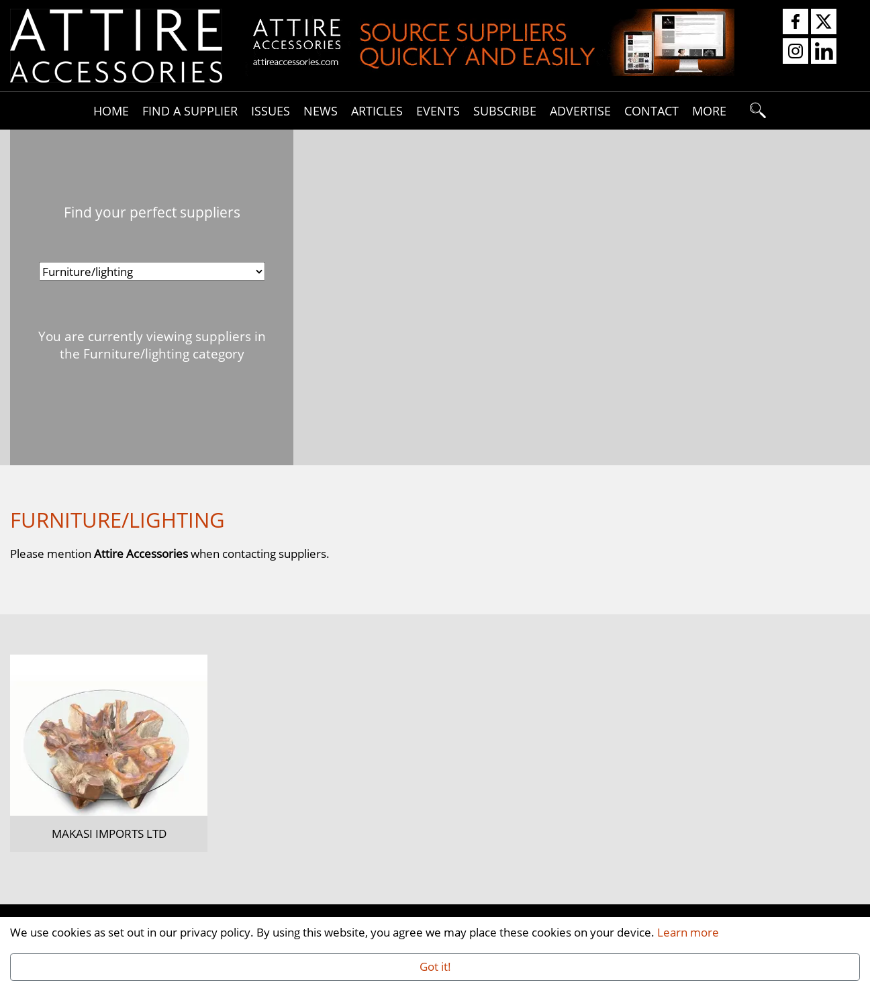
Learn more (688, 932)
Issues (270, 110)
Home (111, 110)
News (320, 110)
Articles (377, 110)
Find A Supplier (190, 110)
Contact (651, 110)
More (709, 110)
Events (438, 110)
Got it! (435, 966)
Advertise (580, 110)
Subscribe (504, 110)
